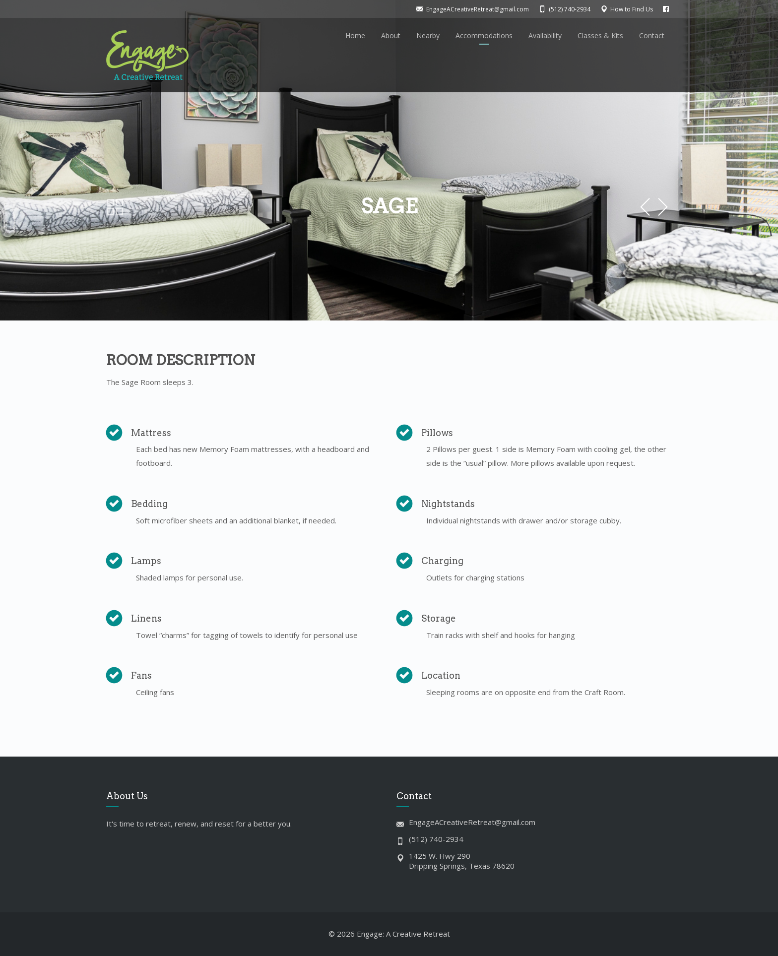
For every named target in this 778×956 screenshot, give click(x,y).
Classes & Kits (600, 35)
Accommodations (484, 35)
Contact (651, 35)
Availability (545, 35)
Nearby (428, 35)
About (390, 35)
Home (355, 35)
